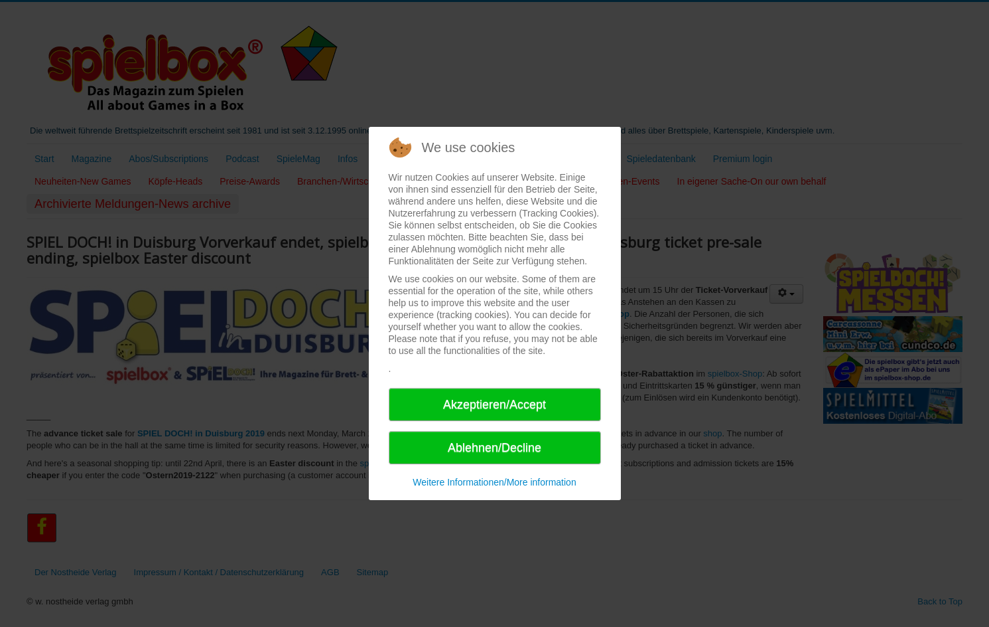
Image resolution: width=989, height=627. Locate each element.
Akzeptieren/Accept (494, 404)
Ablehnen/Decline (494, 447)
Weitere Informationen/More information (494, 482)
